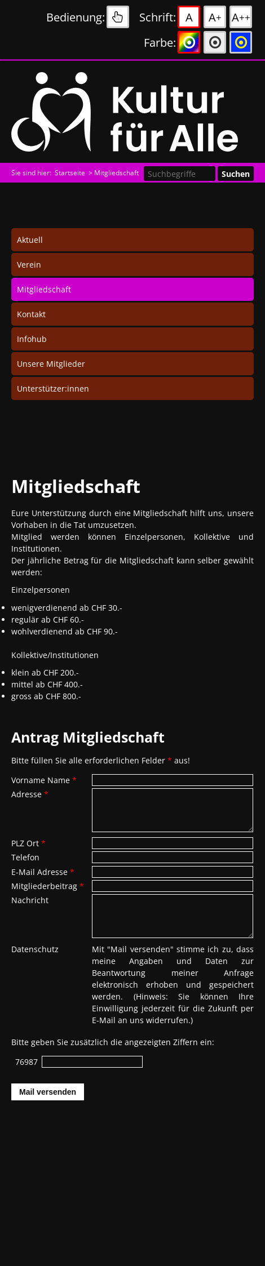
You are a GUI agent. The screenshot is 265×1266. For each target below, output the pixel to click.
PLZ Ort (28, 843)
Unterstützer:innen (53, 388)
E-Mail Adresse (42, 872)
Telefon (25, 857)
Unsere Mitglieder (51, 363)
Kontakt (31, 314)
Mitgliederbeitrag (47, 886)
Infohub (32, 339)
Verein (29, 264)
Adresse (29, 794)
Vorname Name (44, 780)
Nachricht (29, 900)
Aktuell (30, 239)
